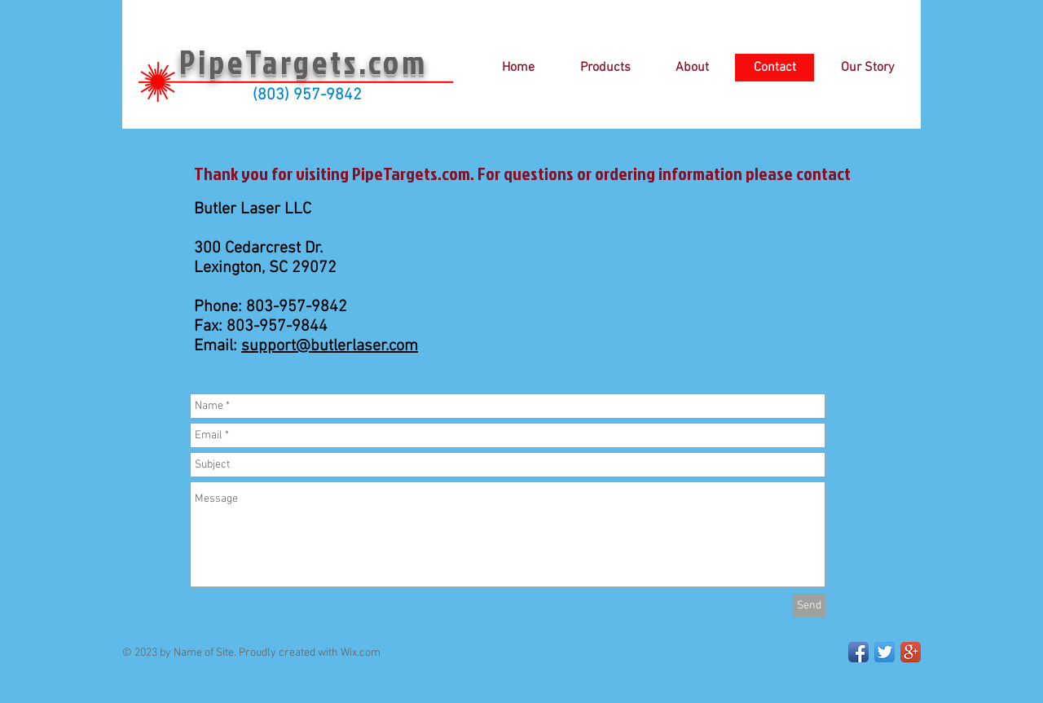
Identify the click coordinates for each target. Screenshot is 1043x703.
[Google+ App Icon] (910, 652)
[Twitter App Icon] (884, 652)
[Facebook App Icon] (858, 652)
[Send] (809, 605)
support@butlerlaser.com (329, 346)
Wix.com (361, 653)
